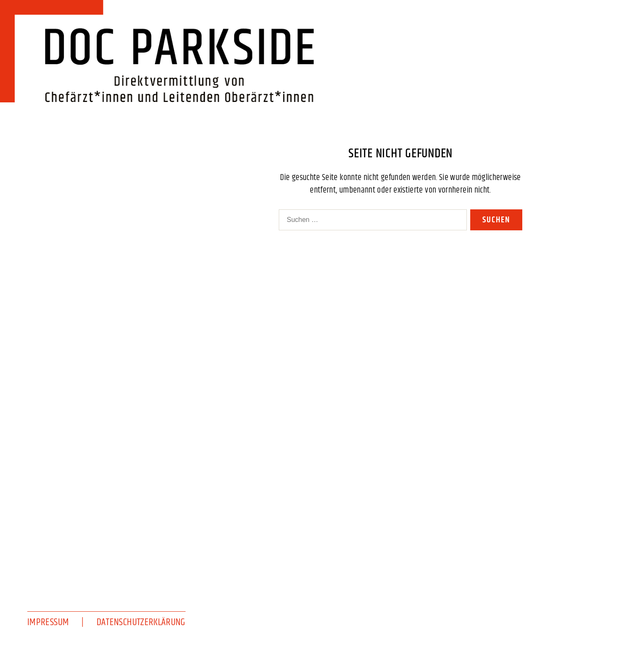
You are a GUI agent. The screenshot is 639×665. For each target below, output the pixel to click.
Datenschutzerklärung (141, 622)
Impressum (48, 622)
